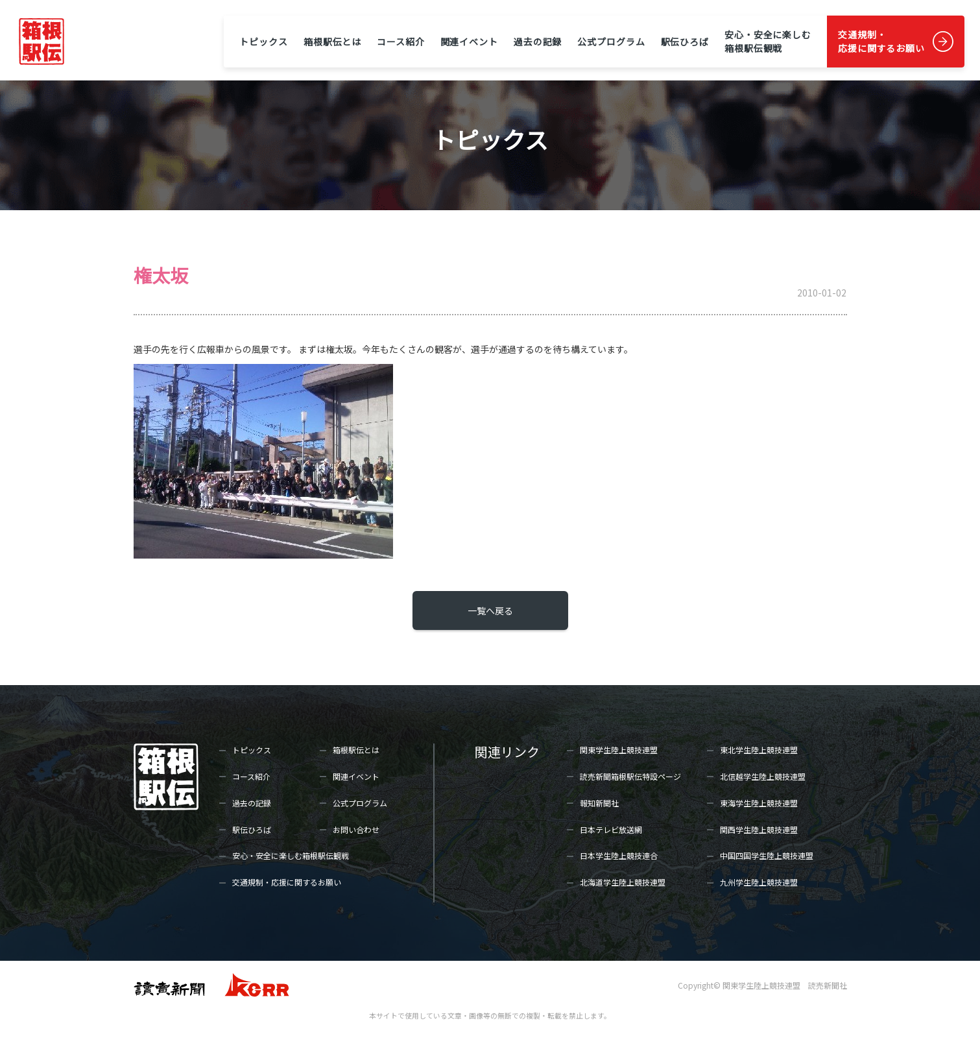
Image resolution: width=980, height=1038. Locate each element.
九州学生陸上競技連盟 (759, 881)
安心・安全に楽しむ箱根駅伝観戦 (767, 41)
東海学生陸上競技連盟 (759, 802)
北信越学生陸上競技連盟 (763, 776)
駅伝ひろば (685, 41)
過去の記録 (538, 41)
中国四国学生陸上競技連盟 (766, 855)
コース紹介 (400, 41)
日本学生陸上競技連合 (619, 855)
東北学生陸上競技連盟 (759, 749)
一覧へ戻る (490, 610)
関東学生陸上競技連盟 (619, 749)
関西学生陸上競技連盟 (759, 829)
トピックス (263, 41)
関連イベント (469, 41)
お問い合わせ (356, 829)
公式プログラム (611, 41)
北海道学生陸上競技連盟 (622, 881)
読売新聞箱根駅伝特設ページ (630, 776)
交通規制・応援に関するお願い (881, 41)
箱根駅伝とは (332, 41)
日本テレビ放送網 (611, 829)
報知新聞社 (599, 802)
